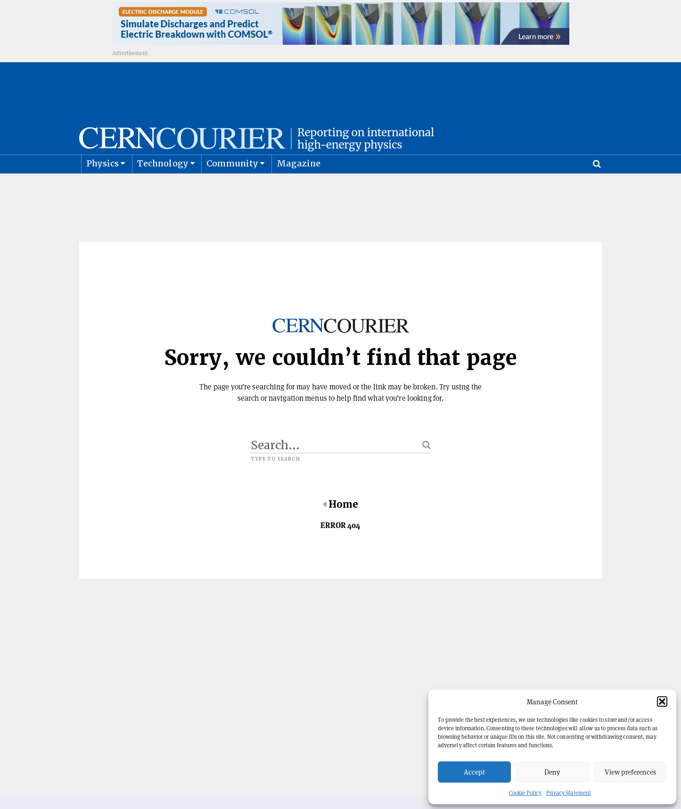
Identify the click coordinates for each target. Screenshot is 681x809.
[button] (662, 701)
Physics (102, 186)
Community (232, 186)
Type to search (276, 482)
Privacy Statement (568, 792)
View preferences (630, 772)
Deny (552, 772)
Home (340, 527)
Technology (163, 186)
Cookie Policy (525, 792)
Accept (474, 772)
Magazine (299, 186)
